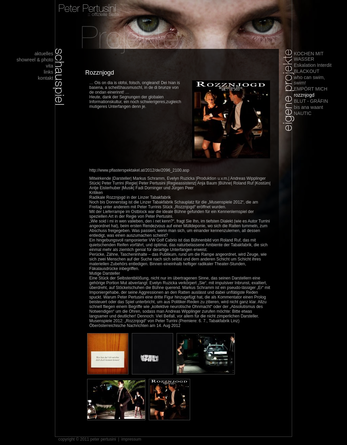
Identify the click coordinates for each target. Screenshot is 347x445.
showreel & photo (35, 59)
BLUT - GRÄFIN (311, 101)
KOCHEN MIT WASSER (309, 56)
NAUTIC (302, 113)
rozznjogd (304, 95)
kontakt (45, 78)
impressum (131, 439)
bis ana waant (308, 107)
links (48, 72)
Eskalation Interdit (312, 65)
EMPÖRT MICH (310, 89)
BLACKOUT (306, 71)
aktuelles (44, 53)
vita (49, 66)
